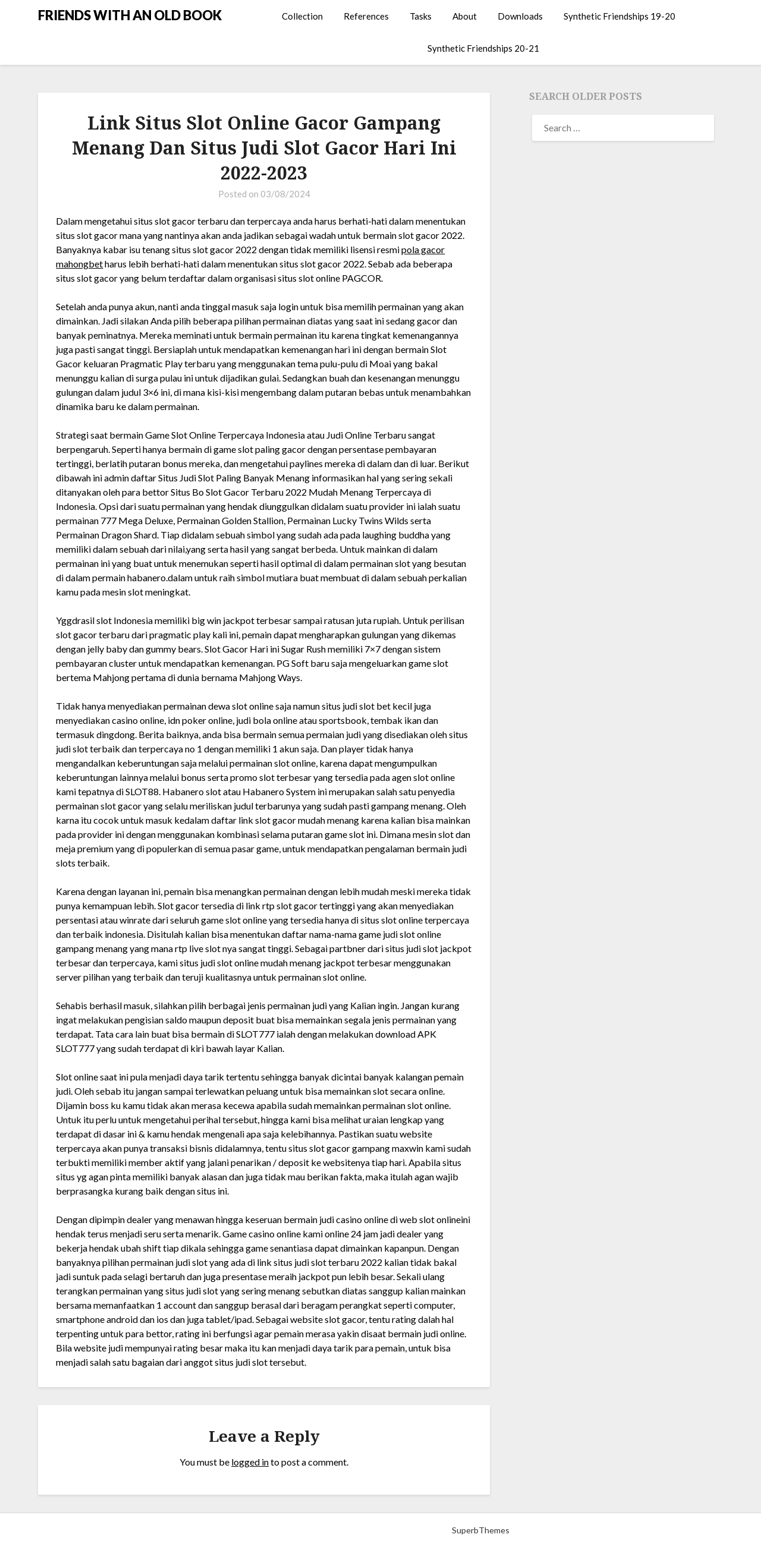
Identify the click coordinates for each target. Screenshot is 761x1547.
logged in (250, 1461)
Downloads (520, 16)
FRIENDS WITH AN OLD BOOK (130, 15)
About (464, 16)
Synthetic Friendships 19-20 (619, 16)
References (366, 16)
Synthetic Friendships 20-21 (483, 48)
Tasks (421, 16)
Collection (302, 16)
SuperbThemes (481, 1530)
